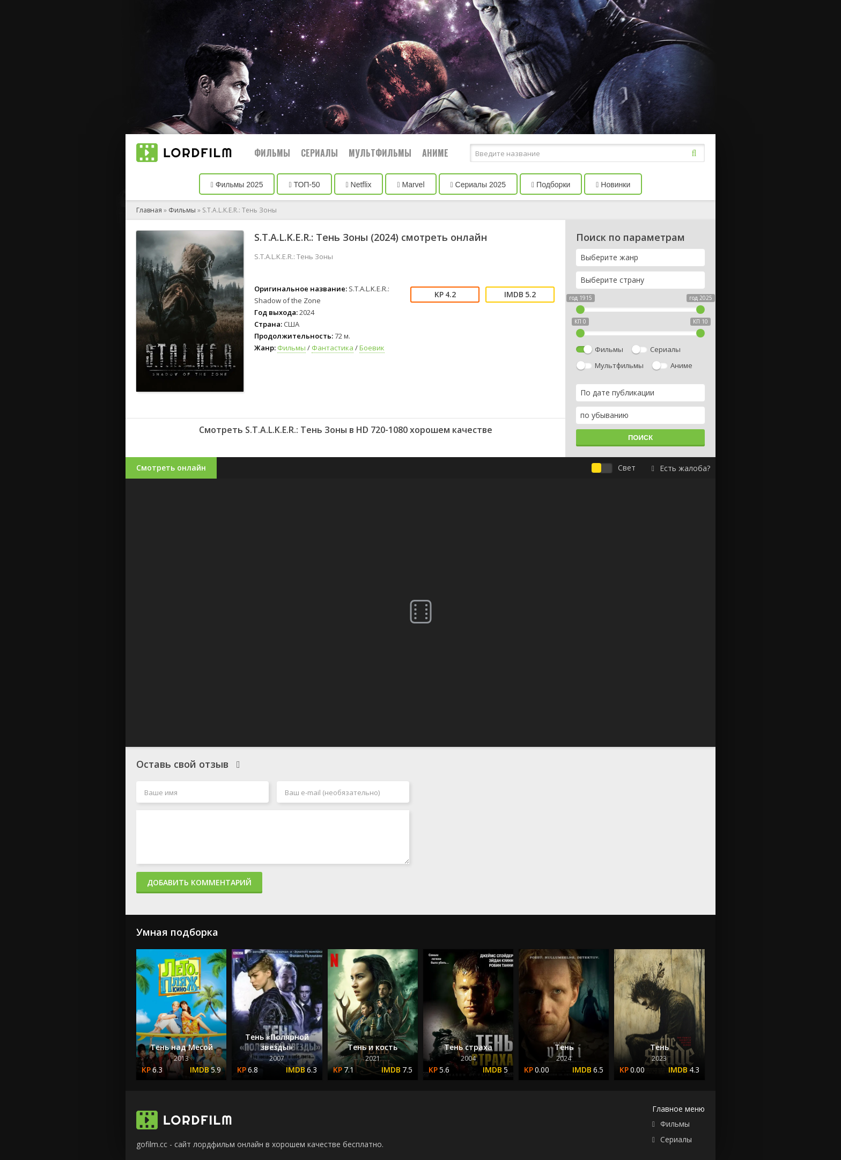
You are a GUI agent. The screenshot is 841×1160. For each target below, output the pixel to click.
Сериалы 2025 (478, 184)
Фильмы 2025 (237, 184)
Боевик (372, 348)
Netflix (359, 184)
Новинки (613, 184)
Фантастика (332, 348)
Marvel (410, 184)
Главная (149, 210)
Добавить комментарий (199, 882)
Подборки (551, 184)
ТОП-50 (304, 184)
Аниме (435, 152)
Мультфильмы (380, 152)
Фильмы (272, 152)
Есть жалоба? (681, 468)
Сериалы (319, 152)
